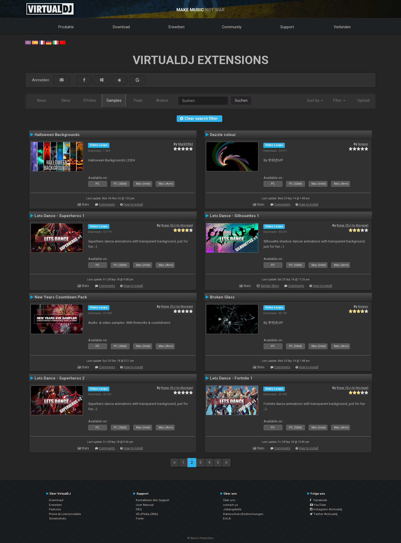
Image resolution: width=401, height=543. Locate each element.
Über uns (229, 500)
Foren (140, 518)
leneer (363, 144)
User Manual (145, 505)
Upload (363, 100)
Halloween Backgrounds (57, 134)
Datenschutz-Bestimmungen (243, 514)
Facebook (318, 500)
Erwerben (177, 27)
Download (121, 27)
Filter (339, 100)
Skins (65, 100)
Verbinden (342, 27)
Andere (162, 100)
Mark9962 (185, 144)
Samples (114, 100)
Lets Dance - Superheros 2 (60, 378)
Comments (107, 204)
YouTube (318, 505)
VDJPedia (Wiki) (147, 514)
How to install (133, 204)
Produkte (66, 27)
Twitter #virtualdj (323, 514)
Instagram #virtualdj (326, 509)
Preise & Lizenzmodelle (65, 514)
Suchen (241, 100)
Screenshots (57, 518)
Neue (41, 100)
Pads (138, 100)
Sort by (315, 100)
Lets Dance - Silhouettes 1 (234, 215)
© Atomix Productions (200, 538)
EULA (227, 518)
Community (232, 27)
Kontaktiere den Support (152, 500)
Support (287, 27)
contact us (230, 505)
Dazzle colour (223, 134)
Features (55, 509)
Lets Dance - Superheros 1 (60, 215)
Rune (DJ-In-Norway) (177, 225)
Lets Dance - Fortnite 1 (231, 378)
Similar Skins (270, 286)
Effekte (89, 100)
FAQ (139, 509)
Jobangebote (232, 509)
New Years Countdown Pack (61, 297)
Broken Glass (222, 297)
